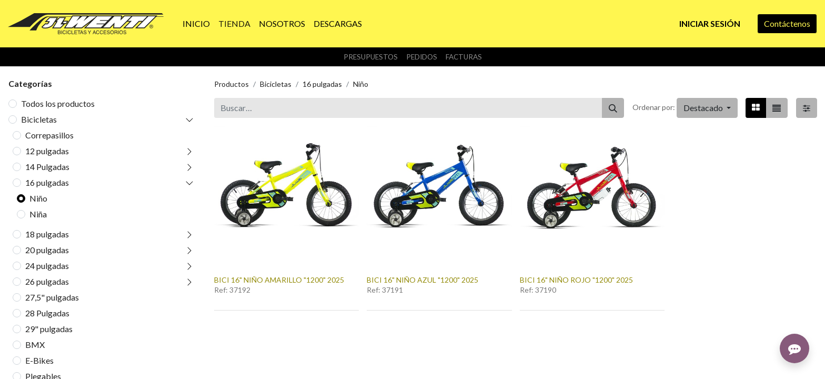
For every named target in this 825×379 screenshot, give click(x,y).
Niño (38, 198)
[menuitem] (196, 23)
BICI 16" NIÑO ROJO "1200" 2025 (576, 279)
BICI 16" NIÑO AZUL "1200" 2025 (422, 279)
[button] (707, 108)
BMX (35, 345)
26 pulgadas (47, 281)
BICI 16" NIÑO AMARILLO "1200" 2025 (279, 279)
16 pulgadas (47, 182)
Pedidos (421, 57)
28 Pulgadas (47, 313)
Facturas (464, 57)
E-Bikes (39, 360)
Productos (231, 83)
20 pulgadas (47, 250)
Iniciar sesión (709, 23)
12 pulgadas (47, 151)
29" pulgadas (49, 329)
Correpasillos (49, 135)
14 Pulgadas (47, 167)
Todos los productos (58, 103)
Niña (38, 214)
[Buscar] (613, 108)
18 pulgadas (47, 234)
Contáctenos (787, 23)
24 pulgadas (47, 266)
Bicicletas (39, 119)
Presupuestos (371, 57)
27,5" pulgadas (52, 297)
